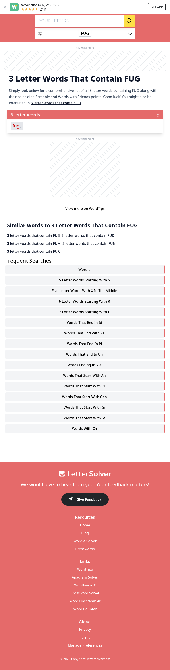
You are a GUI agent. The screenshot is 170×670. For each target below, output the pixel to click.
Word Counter (85, 609)
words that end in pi (84, 343)
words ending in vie (84, 365)
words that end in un (84, 354)
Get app (157, 7)
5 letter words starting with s (84, 280)
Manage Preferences (85, 645)
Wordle (84, 269)
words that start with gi (84, 407)
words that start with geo (84, 396)
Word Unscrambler (84, 601)
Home (85, 525)
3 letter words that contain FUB (33, 235)
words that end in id (84, 322)
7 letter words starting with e (84, 311)
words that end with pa (84, 333)
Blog (85, 533)
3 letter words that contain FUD (88, 235)
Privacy (85, 629)
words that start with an (84, 375)
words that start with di (84, 386)
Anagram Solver (85, 577)
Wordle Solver (85, 541)
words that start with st (84, 418)
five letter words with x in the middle (84, 290)
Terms (85, 637)
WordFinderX (85, 585)
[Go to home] (85, 474)
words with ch (84, 428)
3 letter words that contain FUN (89, 243)
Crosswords (85, 549)
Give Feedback (85, 500)
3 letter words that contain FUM (34, 243)
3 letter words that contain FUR (33, 251)
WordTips (97, 208)
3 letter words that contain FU (56, 103)
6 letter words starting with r (84, 301)
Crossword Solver (85, 593)
